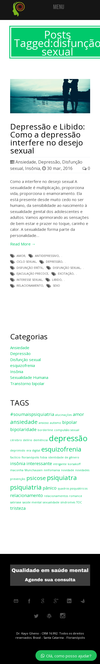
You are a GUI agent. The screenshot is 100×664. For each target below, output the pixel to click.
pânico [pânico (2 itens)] (50, 488)
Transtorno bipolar (27, 383)
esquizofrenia (22, 365)
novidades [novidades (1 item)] (82, 470)
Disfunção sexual (25, 359)
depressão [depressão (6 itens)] (68, 438)
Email (16, 601)
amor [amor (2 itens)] (78, 414)
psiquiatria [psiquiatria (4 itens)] (26, 487)
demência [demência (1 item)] (40, 440)
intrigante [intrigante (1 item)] (60, 464)
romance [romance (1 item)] (75, 496)
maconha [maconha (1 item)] (16, 470)
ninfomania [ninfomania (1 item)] (52, 470)
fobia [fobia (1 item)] (43, 457)
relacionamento (30, 285)
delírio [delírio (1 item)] (27, 440)
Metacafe (82, 601)
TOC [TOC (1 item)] (79, 502)
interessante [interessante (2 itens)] (39, 463)
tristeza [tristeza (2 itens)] (18, 508)
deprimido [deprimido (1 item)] (17, 450)
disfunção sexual (67, 268)
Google (42, 601)
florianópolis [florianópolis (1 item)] (30, 457)
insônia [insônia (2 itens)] (17, 463)
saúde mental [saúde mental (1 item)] (32, 502)
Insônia (32, 168)
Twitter (36, 616)
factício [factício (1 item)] (15, 457)
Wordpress (49, 616)
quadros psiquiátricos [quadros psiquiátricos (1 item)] (72, 488)
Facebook (29, 601)
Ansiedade (25, 162)
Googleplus (56, 601)
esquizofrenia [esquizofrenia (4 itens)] (61, 449)
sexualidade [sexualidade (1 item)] (51, 502)
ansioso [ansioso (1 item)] (44, 423)
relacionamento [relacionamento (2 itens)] (26, 495)
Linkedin (69, 601)
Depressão (49, 162)
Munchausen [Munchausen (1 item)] (34, 470)
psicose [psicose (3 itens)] (36, 478)
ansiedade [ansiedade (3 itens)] (24, 421)
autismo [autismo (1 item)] (55, 423)
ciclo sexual (26, 262)
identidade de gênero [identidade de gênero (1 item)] (63, 457)
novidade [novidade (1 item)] (67, 470)
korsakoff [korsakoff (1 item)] (74, 464)
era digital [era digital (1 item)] (33, 450)
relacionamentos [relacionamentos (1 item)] (56, 496)
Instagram (62, 616)
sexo (56, 285)
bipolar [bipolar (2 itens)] (69, 422)
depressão (54, 262)
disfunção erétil (30, 268)
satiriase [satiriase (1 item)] (15, 502)
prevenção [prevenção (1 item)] (17, 479)
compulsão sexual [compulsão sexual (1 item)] (66, 430)
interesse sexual (29, 280)
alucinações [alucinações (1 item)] (63, 415)
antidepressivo (47, 256)
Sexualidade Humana (29, 377)
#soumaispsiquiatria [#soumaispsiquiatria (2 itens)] (32, 414)
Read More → (23, 244)
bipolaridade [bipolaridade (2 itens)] (23, 429)
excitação (66, 273)
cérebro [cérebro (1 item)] (16, 440)
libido (57, 280)
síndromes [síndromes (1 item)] (68, 502)
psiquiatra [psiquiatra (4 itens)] (62, 477)
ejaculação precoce (32, 273)
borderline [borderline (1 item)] (45, 430)
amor (21, 256)
